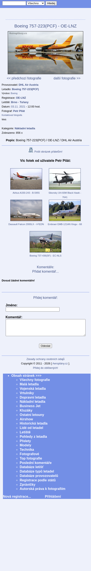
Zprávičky (27, 487)
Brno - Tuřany (20, 102)
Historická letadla (34, 426)
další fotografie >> (66, 78)
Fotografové (29, 457)
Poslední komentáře (36, 466)
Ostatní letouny (32, 418)
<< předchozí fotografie (24, 78)
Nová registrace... (17, 499)
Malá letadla (29, 387)
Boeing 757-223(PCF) (25, 89)
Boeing (14, 93)
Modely (25, 448)
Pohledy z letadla (33, 440)
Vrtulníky (27, 396)
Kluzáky (26, 413)
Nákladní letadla (32, 405)
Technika (27, 452)
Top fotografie (31, 461)
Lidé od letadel (31, 431)
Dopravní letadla (33, 400)
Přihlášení (53, 499)
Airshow (26, 422)
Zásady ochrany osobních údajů (45, 362)
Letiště (25, 435)
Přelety (25, 444)
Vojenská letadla (33, 392)
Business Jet (30, 409)
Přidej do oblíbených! (45, 371)
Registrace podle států (38, 483)
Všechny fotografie (35, 383)
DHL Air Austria (28, 84)
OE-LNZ (21, 97)
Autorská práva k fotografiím (42, 492)
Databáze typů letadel (37, 474)
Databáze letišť (32, 470)
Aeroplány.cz (60, 366)
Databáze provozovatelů (39, 479)
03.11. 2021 (18, 106)
